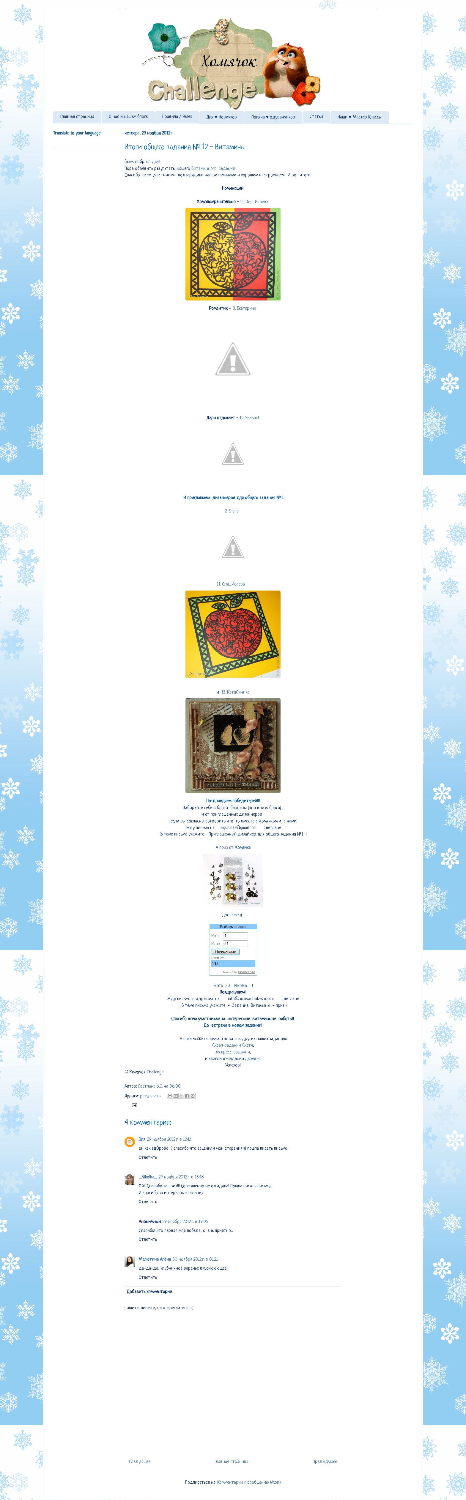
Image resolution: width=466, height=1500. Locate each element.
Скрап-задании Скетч (232, 1045)
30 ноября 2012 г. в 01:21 (195, 1259)
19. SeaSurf (250, 418)
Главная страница (77, 116)
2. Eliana (233, 511)
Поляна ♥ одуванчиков (273, 117)
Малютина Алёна (155, 1259)
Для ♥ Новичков (222, 117)
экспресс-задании (232, 1052)
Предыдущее (325, 1461)
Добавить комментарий (149, 1292)
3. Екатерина (246, 308)
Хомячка (243, 847)
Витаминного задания (213, 168)
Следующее (139, 1461)
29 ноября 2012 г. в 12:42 (169, 1139)
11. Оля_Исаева (255, 202)
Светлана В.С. (151, 1086)
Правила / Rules (177, 116)
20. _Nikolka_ (239, 985)
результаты (150, 1096)
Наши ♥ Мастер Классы (360, 117)
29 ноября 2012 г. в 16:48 (181, 1177)
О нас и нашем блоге (128, 116)
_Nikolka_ (148, 1177)
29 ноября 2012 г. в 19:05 (185, 1221)
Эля (142, 1139)
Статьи (316, 116)
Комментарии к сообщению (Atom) (249, 1482)
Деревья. (252, 1058)
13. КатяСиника (236, 692)
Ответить (148, 1157)
